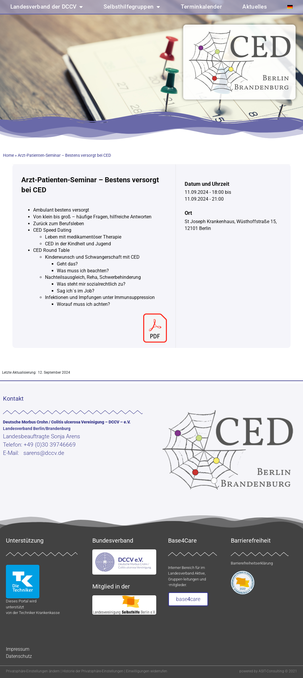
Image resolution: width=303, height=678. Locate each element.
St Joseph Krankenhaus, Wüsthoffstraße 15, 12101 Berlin (231, 225)
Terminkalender (201, 7)
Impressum (17, 649)
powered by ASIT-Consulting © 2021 (268, 671)
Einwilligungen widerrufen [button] (146, 671)
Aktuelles (254, 7)
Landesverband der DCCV (46, 7)
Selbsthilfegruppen (132, 7)
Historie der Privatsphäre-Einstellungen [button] (92, 671)
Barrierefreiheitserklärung (252, 563)
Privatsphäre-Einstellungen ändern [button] (33, 671)
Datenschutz (19, 656)
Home (8, 155)
